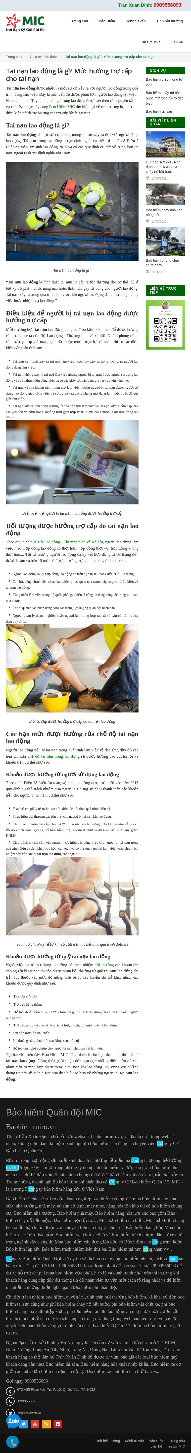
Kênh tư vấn (134, 1441)
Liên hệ (156, 1446)
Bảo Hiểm (156, 1441)
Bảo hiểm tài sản (159, 111)
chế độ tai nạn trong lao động (54, 756)
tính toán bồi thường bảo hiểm (116, 1296)
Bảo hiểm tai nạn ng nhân (135, 1249)
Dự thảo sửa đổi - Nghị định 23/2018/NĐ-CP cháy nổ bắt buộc (164, 167)
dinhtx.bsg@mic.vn (29, 1412)
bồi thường (104, 965)
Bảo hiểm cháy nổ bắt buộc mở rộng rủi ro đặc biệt (165, 98)
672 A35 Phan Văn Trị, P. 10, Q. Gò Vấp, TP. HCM (56, 1389)
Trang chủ (14, 57)
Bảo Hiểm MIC (62, 107)
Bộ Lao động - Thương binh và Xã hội (70, 542)
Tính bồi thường (107, 1441)
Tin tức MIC (176, 1446)
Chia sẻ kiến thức (43, 57)
